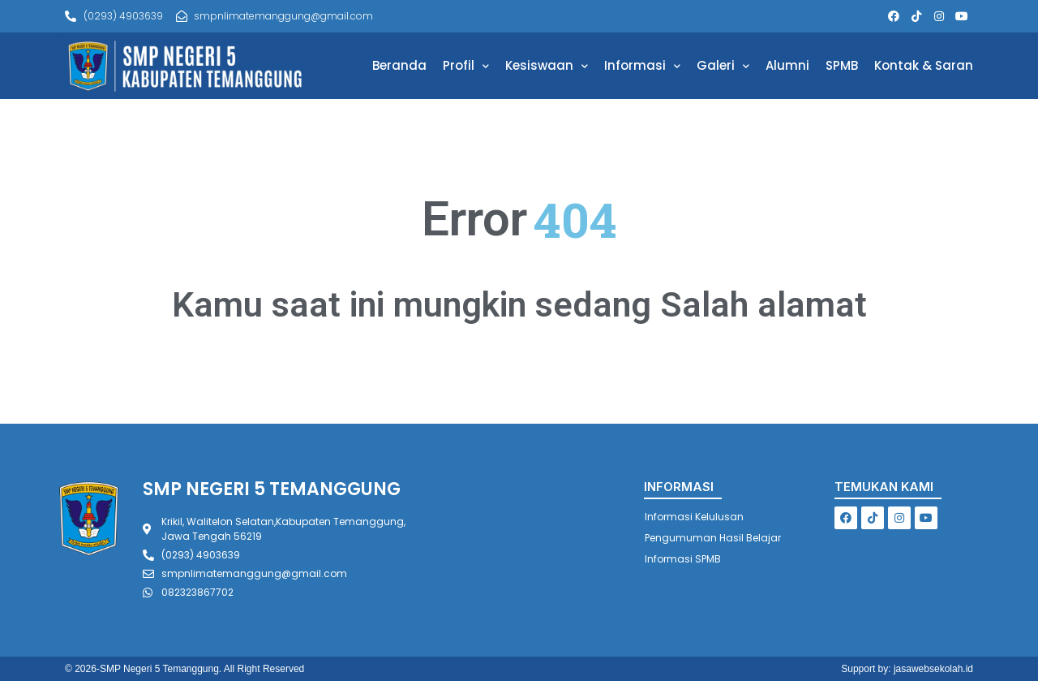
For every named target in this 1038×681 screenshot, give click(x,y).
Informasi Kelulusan (694, 517)
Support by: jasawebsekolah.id (907, 669)
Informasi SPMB (683, 559)
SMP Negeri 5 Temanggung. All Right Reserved (202, 669)
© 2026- (82, 669)
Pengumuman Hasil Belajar (713, 538)
